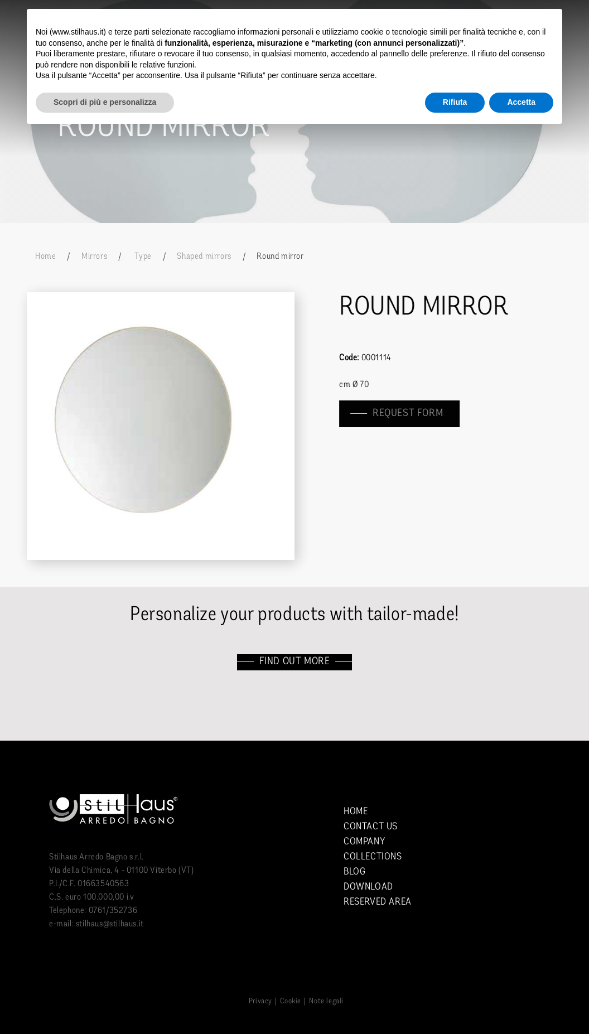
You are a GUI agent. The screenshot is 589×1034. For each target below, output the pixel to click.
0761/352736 (113, 910)
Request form (408, 413)
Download (368, 887)
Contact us (371, 827)
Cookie (290, 1001)
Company (364, 842)
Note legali (326, 1001)
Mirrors (94, 256)
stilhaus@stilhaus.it (110, 924)
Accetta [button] (521, 102)
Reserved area (378, 902)
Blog (354, 872)
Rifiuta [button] (455, 102)
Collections (373, 857)
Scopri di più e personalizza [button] (105, 102)
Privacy (260, 1001)
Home (45, 256)
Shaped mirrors (204, 256)
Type (142, 256)
